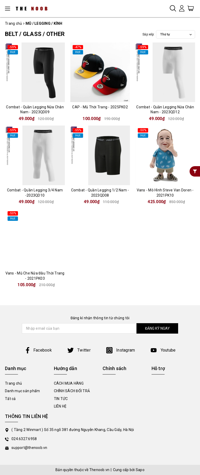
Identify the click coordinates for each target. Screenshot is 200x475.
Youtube (163, 350)
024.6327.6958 (24, 439)
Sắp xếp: (148, 34)
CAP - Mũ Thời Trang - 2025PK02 (100, 107)
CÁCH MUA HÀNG (69, 383)
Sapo (140, 470)
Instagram (120, 350)
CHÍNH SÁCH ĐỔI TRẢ (72, 391)
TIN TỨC (61, 399)
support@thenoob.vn (29, 448)
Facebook (38, 350)
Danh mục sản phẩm (22, 391)
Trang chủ (13, 383)
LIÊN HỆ (60, 406)
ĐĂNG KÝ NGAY (157, 328)
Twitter (79, 350)
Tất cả (10, 399)
